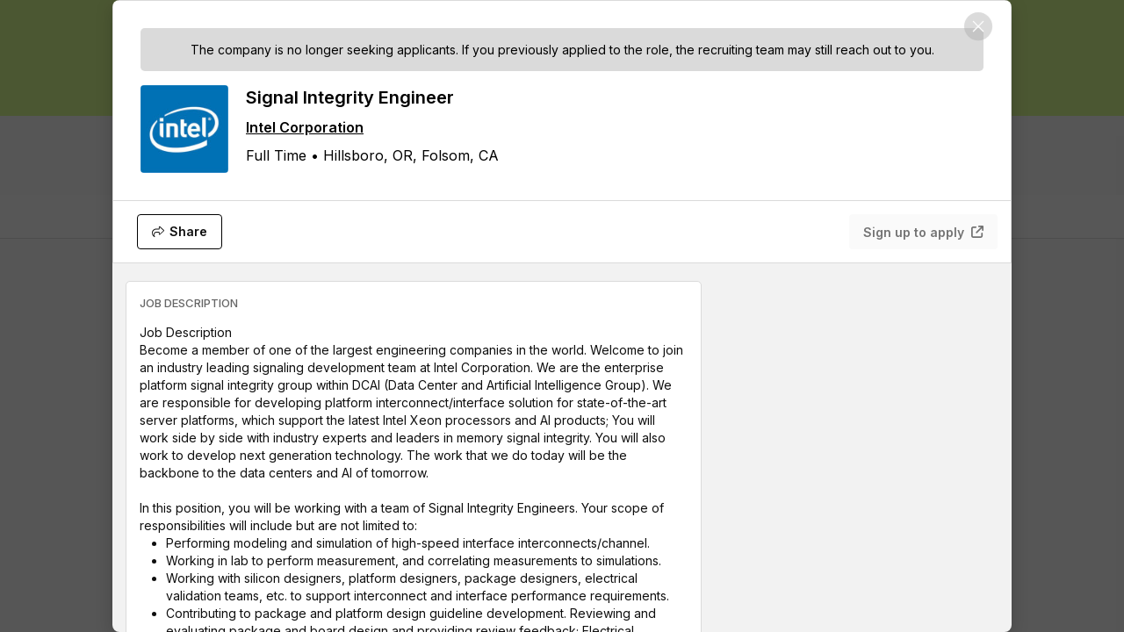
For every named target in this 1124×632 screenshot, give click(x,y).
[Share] (179, 231)
